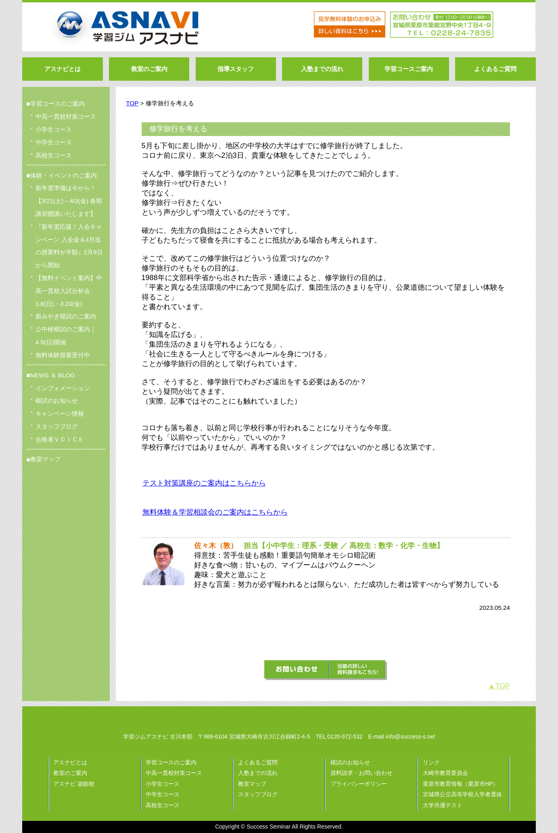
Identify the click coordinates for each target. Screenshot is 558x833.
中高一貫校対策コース (174, 773)
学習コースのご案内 (171, 762)
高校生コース (163, 805)
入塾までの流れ (258, 773)
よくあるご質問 (258, 762)
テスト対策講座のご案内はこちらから (204, 483)
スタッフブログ (258, 794)
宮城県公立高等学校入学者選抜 (462, 794)
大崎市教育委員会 (445, 773)
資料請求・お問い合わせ (361, 773)
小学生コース (163, 784)
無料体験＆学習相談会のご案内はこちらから (215, 512)
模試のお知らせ (350, 762)
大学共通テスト (442, 805)
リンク (431, 762)
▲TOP (499, 686)
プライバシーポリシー (358, 784)
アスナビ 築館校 (73, 784)
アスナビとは (70, 762)
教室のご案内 (70, 773)
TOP (132, 103)
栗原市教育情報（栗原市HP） (460, 784)
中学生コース (163, 794)
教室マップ (45, 459)
